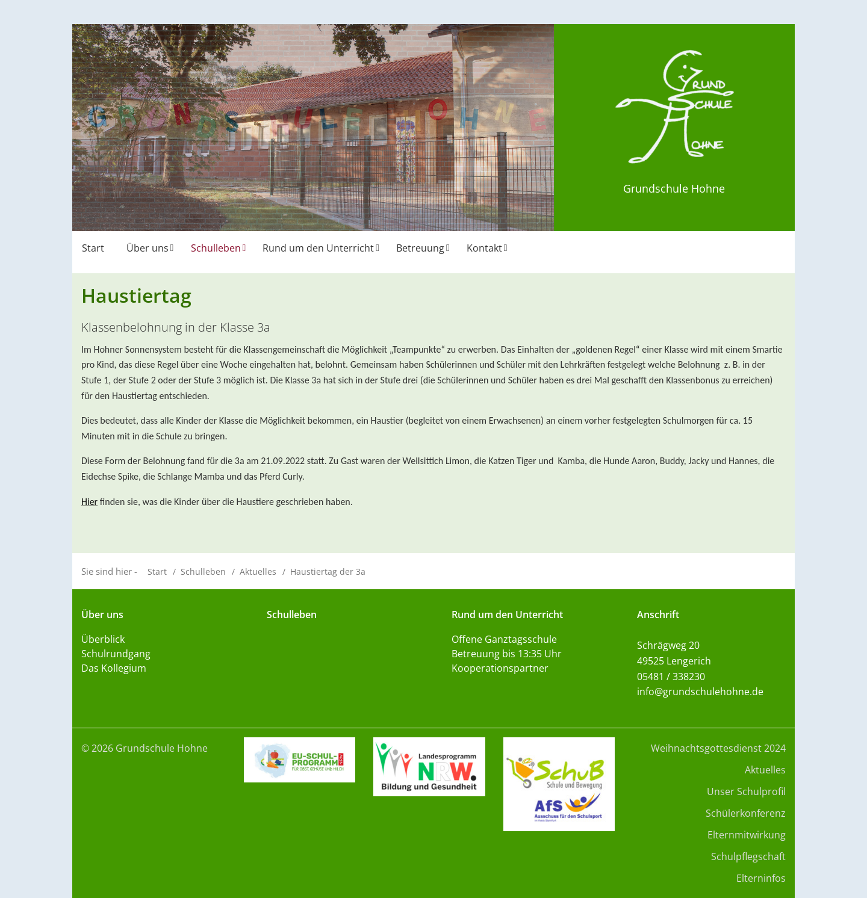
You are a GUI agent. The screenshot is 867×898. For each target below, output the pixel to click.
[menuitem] (94, 252)
